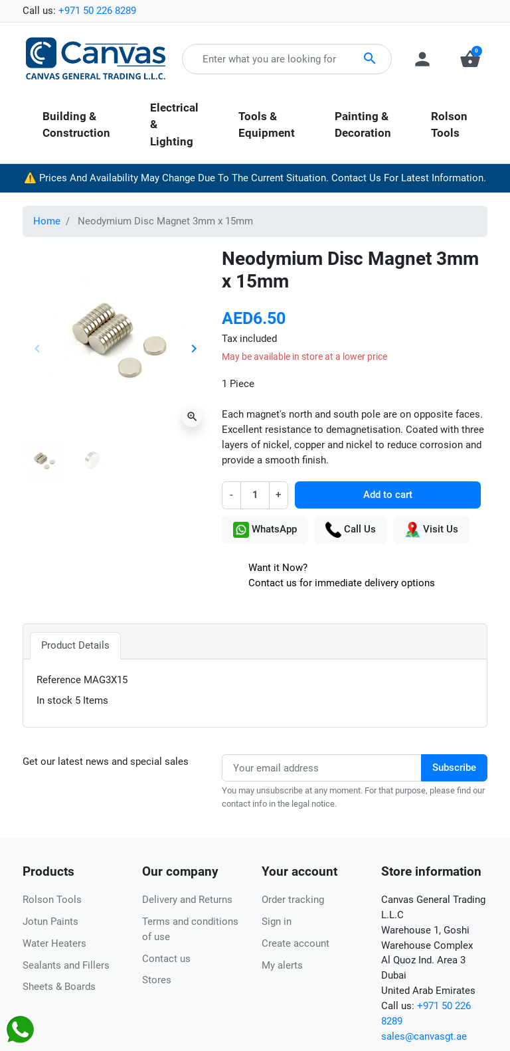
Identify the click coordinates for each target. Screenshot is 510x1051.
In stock (54, 700)
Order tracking (293, 900)
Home (46, 221)
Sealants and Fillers (66, 965)
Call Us (350, 530)
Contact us (166, 959)
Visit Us (431, 530)
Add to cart (387, 495)
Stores (156, 980)
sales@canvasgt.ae (424, 1036)
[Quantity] (254, 495)
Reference (59, 680)
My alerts (282, 965)
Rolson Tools (52, 900)
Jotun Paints (50, 922)
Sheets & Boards (59, 987)
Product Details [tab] (75, 645)
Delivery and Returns (187, 900)
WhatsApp (265, 530)
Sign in (277, 922)
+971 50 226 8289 (97, 11)
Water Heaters (54, 943)
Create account (295, 943)
